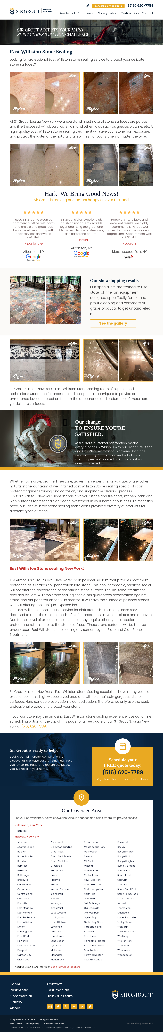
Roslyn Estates (125, 851)
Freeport (22, 950)
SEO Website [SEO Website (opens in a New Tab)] (133, 1023)
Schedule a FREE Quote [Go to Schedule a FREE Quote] (108, 5)
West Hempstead (127, 931)
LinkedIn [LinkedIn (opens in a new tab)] (82, 1006)
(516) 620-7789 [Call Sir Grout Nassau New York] (140, 5)
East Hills (22, 903)
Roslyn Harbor (125, 856)
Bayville (21, 861)
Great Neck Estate (61, 856)
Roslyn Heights (125, 861)
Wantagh (122, 926)
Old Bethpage (92, 903)
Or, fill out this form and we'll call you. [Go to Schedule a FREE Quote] (122, 779)
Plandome (90, 936)
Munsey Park (91, 870)
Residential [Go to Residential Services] (67, 13)
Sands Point (124, 875)
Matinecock (90, 851)
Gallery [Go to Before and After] (102, 13)
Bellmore (22, 870)
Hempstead (57, 870)
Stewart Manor (125, 898)
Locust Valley (58, 936)
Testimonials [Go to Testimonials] (130, 13)
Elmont (21, 926)
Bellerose (22, 865)
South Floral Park (126, 889)
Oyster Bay (90, 917)
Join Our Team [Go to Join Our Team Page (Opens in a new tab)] (60, 996)
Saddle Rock (124, 870)
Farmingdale (24, 931)
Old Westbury (91, 912)
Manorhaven (58, 959)
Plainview (89, 931)
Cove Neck (23, 898)
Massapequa (91, 842)
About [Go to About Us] (114, 13)
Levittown (56, 931)
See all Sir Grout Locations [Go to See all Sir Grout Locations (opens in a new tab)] (65, 966)
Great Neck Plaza (60, 861)
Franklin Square (26, 945)
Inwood (55, 884)
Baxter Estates (25, 856)
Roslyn (121, 847)
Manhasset (57, 955)
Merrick (88, 856)
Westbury (122, 936)
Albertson (22, 842)
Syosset (121, 903)
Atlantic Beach (25, 847)
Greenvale (56, 865)
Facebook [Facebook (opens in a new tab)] (58, 1006)
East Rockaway (26, 917)
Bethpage (23, 875)
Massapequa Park (94, 847)
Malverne (56, 950)
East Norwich (24, 912)
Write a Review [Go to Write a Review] (87, 5)
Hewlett (55, 875)
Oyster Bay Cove (93, 922)
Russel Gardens (126, 865)
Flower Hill (22, 940)
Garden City (24, 955)
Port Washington (93, 955)
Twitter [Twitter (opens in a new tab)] (66, 1006)
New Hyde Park (92, 879)
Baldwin (21, 851)
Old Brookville (91, 908)
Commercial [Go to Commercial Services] (86, 13)
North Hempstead (94, 889)
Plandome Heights (94, 940)
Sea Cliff (122, 879)
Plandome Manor (94, 945)
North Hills (89, 893)
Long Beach (57, 940)
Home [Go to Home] (15, 984)
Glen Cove (23, 959)
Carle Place (24, 884)
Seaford (122, 884)
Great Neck (57, 851)
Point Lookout (91, 950)
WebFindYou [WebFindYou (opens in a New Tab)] (147, 1023)
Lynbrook (56, 945)
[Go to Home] (32, 11)
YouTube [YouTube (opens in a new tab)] (74, 1006)
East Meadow (25, 908)
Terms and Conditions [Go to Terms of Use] (53, 1023)
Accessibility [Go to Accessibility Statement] (16, 1023)
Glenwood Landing (61, 847)
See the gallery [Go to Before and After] (113, 323)
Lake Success (58, 912)
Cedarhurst (23, 889)
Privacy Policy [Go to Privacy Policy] (32, 1023)
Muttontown (91, 875)
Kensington (57, 903)
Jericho (55, 898)
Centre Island (25, 893)
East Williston (24, 922)
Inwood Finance (60, 889)
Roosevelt (122, 842)
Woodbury (123, 945)
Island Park (57, 893)
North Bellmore (92, 884)
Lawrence (56, 926)
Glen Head (57, 842)
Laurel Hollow (58, 922)
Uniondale (123, 912)
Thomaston (124, 908)
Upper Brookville (126, 917)
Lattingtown (57, 917)
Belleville (22, 830)
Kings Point (57, 908)
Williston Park (124, 940)
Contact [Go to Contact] (147, 13)
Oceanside (90, 898)
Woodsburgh (124, 955)
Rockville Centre (93, 959)
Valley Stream (125, 922)
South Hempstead (127, 893)
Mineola (88, 865)
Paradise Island (93, 926)
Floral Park (23, 936)
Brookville (22, 879)
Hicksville (55, 879)
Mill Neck (88, 861)
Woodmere (123, 950)
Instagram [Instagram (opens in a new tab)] (50, 1006)
